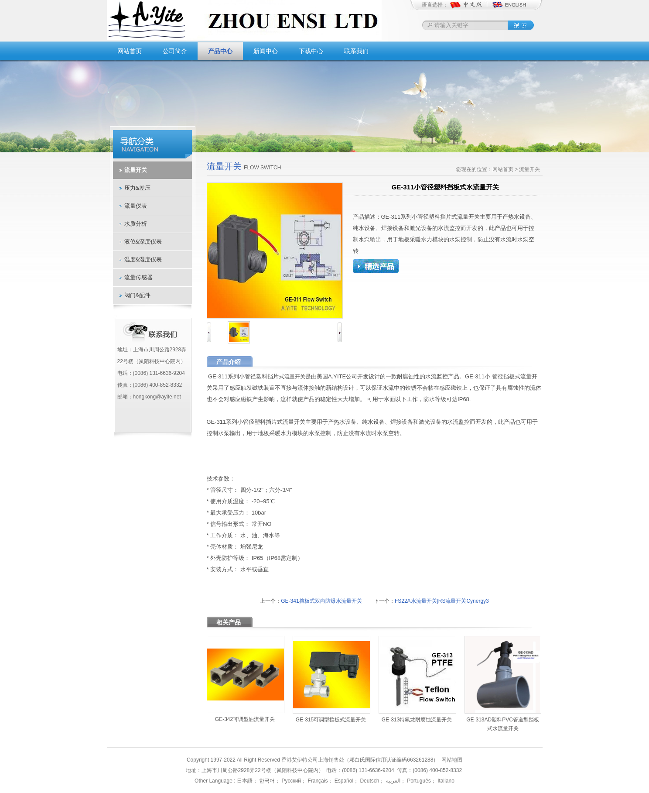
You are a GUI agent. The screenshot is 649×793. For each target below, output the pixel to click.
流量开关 (135, 170)
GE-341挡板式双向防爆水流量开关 (321, 601)
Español (343, 781)
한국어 (266, 781)
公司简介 (175, 51)
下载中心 (311, 51)
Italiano (445, 781)
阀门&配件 (137, 295)
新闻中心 (265, 51)
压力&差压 (137, 188)
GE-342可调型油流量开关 (245, 719)
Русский (290, 781)
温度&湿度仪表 (143, 259)
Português (418, 781)
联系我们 (356, 51)
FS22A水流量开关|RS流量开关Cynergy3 (442, 601)
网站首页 (129, 51)
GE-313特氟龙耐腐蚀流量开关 (417, 720)
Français (317, 781)
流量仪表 (135, 206)
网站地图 (451, 760)
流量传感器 (138, 277)
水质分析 (135, 223)
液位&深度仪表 (143, 241)
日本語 (245, 781)
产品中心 (220, 51)
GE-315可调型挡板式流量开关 (331, 720)
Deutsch (369, 781)
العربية (392, 781)
